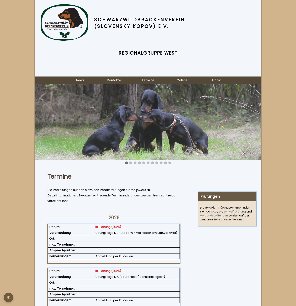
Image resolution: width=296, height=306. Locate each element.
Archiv (216, 80)
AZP (214, 211)
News (80, 80)
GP (220, 211)
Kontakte (114, 80)
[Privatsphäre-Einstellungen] (8, 297)
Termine (148, 80)
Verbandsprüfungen (214, 215)
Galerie (182, 80)
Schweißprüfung (235, 211)
